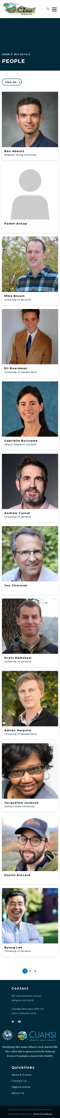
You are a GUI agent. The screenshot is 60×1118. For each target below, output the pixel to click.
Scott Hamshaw (18, 657)
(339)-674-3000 (28, 1013)
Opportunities (21, 1087)
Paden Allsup (15, 223)
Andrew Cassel (17, 513)
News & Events (22, 1074)
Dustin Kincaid (17, 875)
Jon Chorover (16, 585)
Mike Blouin (14, 296)
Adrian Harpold (17, 730)
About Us (18, 1093)
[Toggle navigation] (54, 9)
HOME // (7, 54)
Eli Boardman (16, 368)
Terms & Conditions (42, 1114)
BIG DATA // (22, 54)
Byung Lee (13, 947)
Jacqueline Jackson (21, 802)
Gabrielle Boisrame (21, 440)
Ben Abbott (14, 151)
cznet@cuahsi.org (21, 1009)
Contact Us (19, 1080)
